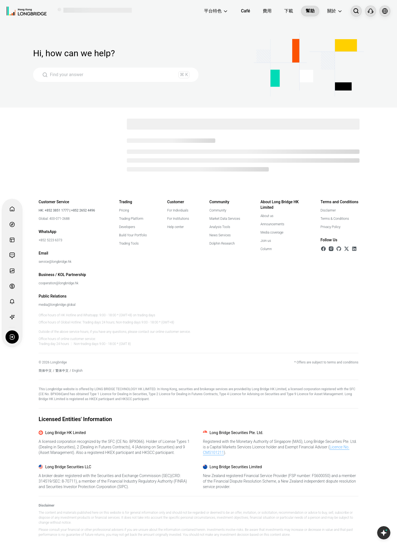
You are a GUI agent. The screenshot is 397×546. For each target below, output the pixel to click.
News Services (220, 235)
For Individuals (177, 210)
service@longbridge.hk (55, 262)
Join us (266, 241)
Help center (175, 227)
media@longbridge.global (57, 305)
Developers (127, 227)
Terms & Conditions (335, 219)
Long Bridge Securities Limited (236, 467)
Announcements (272, 224)
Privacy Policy (330, 227)
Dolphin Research (222, 243)
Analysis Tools (220, 227)
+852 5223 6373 (50, 240)
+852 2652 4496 (82, 210)
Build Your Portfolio (133, 235)
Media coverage (272, 232)
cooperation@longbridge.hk (58, 283)
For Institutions (178, 219)
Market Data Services (225, 219)
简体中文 (45, 371)
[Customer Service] (370, 11)
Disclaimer (328, 210)
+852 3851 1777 (56, 210)
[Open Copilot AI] (383, 532)
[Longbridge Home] (27, 11)
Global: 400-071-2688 (54, 219)
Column (266, 249)
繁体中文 (62, 371)
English (77, 371)
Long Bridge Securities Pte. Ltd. (236, 432)
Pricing (124, 210)
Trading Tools (129, 243)
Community (218, 210)
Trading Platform (131, 219)
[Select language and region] (384, 11)
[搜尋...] (356, 11)
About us (267, 216)
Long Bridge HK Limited (65, 432)
